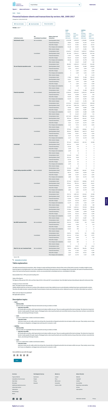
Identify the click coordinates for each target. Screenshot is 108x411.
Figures (14, 9)
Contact (56, 376)
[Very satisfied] (27, 355)
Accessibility (79, 383)
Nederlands (93, 4)
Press (56, 379)
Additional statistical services (19, 385)
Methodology (15, 391)
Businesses (36, 376)
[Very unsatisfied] (14, 355)
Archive (78, 387)
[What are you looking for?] (55, 5)
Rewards (36, 383)
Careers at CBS (58, 385)
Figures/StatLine (16, 376)
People (35, 379)
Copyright (78, 379)
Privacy (35, 381)
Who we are (57, 381)
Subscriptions (79, 389)
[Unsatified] (17, 355)
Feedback (106, 201)
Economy (34, 9)
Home (14, 13)
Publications (15, 389)
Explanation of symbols (21, 260)
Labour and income (24, 9)
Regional (49, 9)
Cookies (78, 381)
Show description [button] (48, 24)
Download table (34, 24)
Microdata (14, 383)
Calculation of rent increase (18, 379)
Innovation (57, 383)
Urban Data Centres (16, 387)
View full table (19, 24)
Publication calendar (81, 398)
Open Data (14, 381)
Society (42, 9)
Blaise (13, 393)
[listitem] (13, 399)
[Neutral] (20, 355)
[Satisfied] (24, 355)
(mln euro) (68, 34)
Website (78, 376)
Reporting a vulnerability (82, 385)
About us (55, 9)
